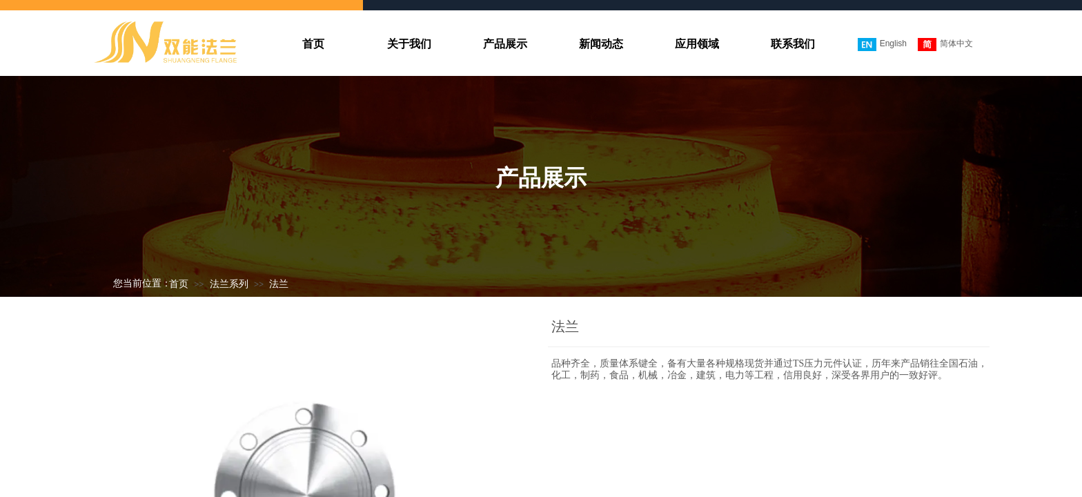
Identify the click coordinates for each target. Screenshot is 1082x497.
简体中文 (945, 44)
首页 (178, 284)
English (882, 44)
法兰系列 (229, 284)
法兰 (278, 284)
